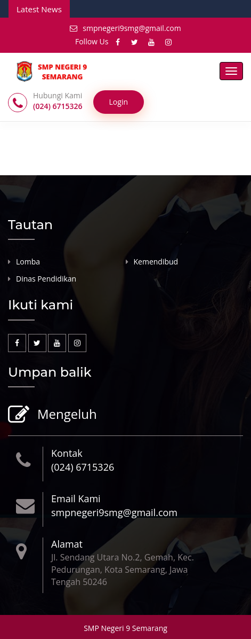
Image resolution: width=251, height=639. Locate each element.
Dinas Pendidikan (46, 279)
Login (118, 102)
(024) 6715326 (82, 467)
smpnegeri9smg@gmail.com (125, 28)
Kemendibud (156, 261)
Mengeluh (66, 415)
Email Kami (76, 498)
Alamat (67, 543)
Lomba (28, 261)
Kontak (67, 453)
